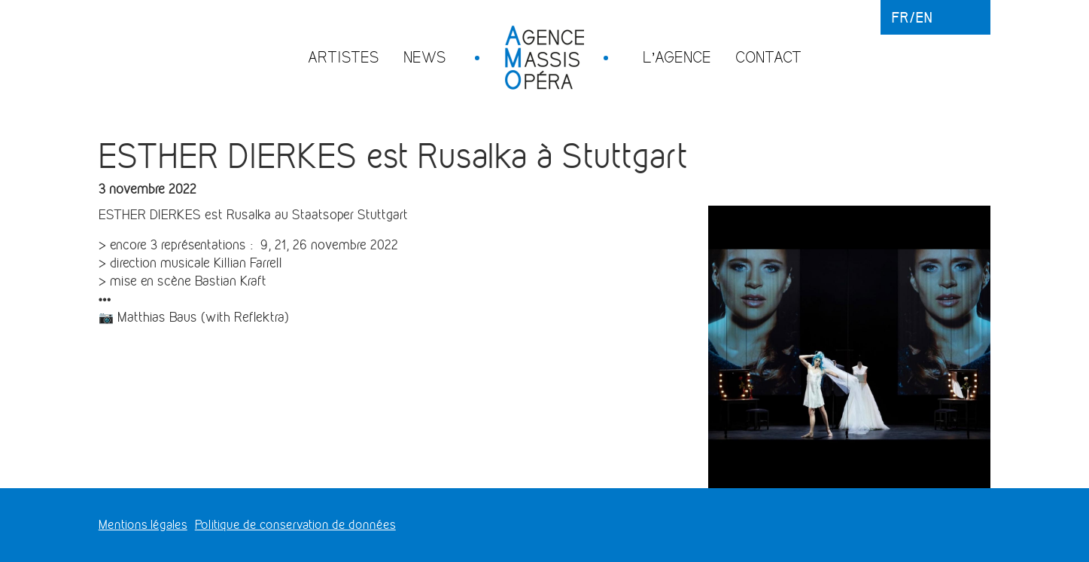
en (924, 17)
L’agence (677, 57)
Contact (768, 57)
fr (900, 17)
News (424, 57)
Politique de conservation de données (295, 525)
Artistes (343, 57)
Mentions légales (143, 525)
